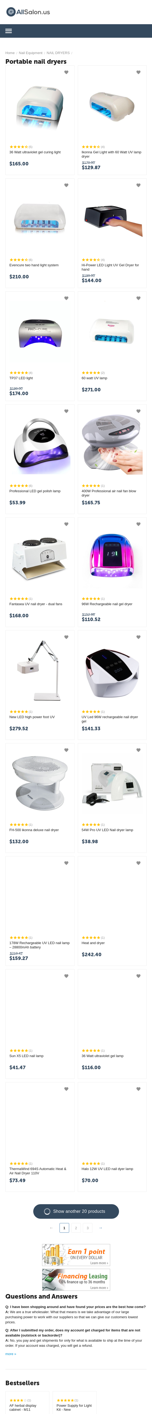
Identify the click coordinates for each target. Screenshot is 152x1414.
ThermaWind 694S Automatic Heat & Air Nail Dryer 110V (37, 1171)
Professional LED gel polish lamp (35, 491)
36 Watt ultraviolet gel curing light (35, 152)
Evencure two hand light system (34, 265)
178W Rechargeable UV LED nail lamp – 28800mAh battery (39, 945)
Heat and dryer (93, 943)
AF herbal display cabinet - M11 (22, 1408)
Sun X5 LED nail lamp (26, 1056)
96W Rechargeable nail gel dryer (107, 604)
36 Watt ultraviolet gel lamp (103, 1056)
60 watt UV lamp (94, 378)
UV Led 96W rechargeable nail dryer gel (110, 719)
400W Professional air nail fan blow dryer (109, 493)
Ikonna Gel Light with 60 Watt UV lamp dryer (112, 154)
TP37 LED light (21, 378)
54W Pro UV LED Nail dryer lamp (107, 830)
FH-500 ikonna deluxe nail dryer (34, 830)
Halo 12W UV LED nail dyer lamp (107, 1169)
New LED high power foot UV (32, 717)
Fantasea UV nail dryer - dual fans (35, 604)
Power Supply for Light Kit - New (74, 1408)
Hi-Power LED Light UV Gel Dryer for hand (110, 267)
